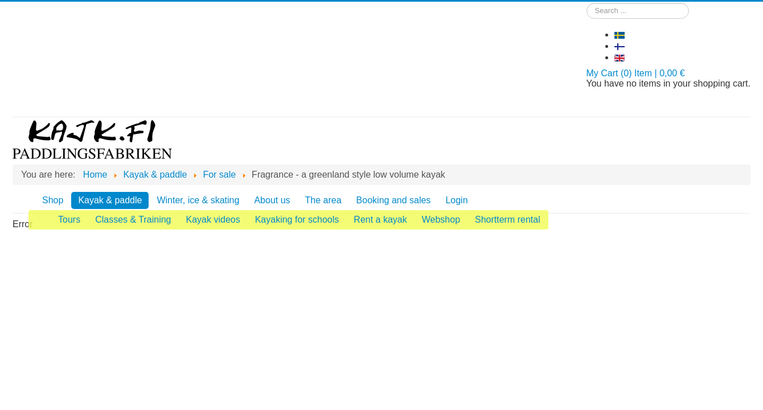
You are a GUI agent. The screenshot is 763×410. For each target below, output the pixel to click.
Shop (52, 200)
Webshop (441, 219)
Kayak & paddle (110, 200)
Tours (69, 219)
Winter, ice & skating (198, 200)
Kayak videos (213, 219)
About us (272, 200)
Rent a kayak (380, 219)
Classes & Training (133, 219)
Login (456, 200)
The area (323, 200)
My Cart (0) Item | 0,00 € (635, 73)
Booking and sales (393, 200)
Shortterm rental (507, 219)
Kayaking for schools (297, 219)
